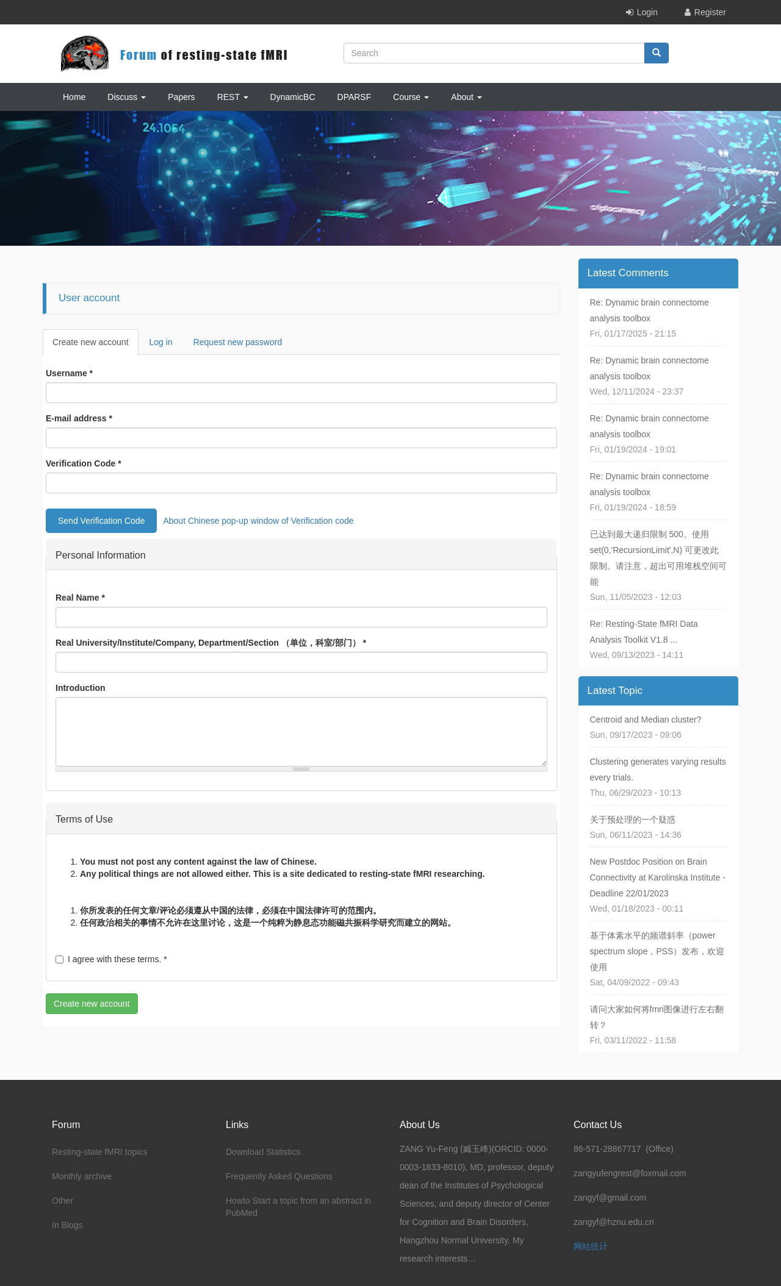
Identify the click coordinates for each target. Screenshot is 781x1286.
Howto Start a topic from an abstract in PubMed (298, 1207)
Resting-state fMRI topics (99, 1152)
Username (69, 373)
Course (411, 97)
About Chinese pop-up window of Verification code (258, 521)
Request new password (238, 342)
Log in (161, 342)
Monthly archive (82, 1176)
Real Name (80, 597)
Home (74, 97)
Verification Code (83, 463)
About (466, 97)
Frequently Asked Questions (279, 1176)
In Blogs (67, 1225)
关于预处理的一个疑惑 (632, 819)
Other (62, 1201)
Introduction (81, 688)
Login (647, 12)
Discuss (126, 97)
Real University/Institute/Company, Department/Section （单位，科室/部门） (211, 643)
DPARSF (354, 97)
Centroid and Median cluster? (646, 719)
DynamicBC (292, 97)
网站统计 (591, 1246)
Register (710, 12)
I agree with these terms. (111, 959)
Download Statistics (263, 1152)
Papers (181, 97)
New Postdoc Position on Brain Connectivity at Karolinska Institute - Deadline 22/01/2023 (658, 877)
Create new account (95, 345)
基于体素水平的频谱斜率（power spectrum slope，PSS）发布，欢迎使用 (657, 951)
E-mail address (79, 418)
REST (232, 97)
